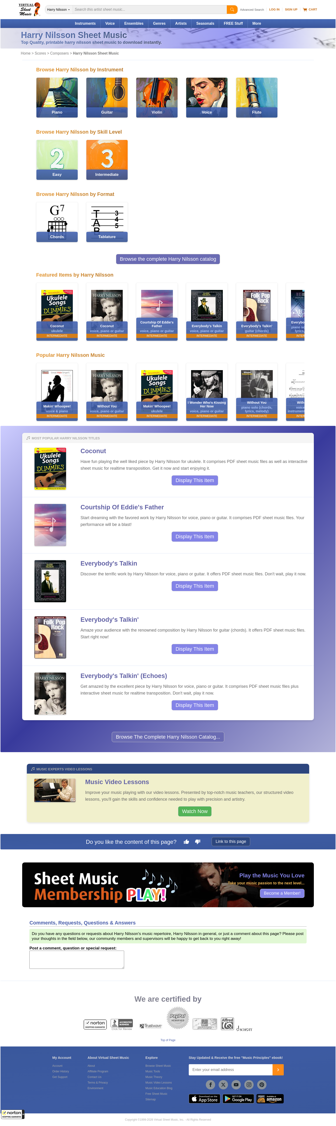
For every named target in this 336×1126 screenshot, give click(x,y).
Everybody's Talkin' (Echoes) (123, 675)
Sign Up (291, 9)
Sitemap (150, 1099)
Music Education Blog (158, 1088)
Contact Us (94, 1077)
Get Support (59, 1077)
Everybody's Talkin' (109, 619)
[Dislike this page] (197, 842)
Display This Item (194, 480)
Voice (110, 23)
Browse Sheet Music (158, 1065)
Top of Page (168, 1040)
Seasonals (205, 23)
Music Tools (152, 1071)
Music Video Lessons (117, 781)
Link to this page (231, 841)
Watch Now (195, 811)
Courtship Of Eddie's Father (122, 507)
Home (26, 53)
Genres (159, 23)
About (91, 1065)
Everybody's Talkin (108, 563)
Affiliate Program (98, 1071)
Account (57, 1065)
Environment (95, 1088)
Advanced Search (252, 9)
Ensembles (134, 23)
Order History (60, 1071)
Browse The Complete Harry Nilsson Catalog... (168, 737)
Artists (181, 23)
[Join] (278, 1069)
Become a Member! (282, 893)
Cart (310, 9)
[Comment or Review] (76, 960)
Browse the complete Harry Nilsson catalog (168, 259)
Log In (274, 9)
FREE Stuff (233, 23)
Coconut (93, 451)
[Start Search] (232, 9)
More (256, 23)
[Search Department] (59, 9)
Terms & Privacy (98, 1082)
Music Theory (153, 1077)
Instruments (85, 23)
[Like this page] (186, 842)
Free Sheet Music (156, 1093)
